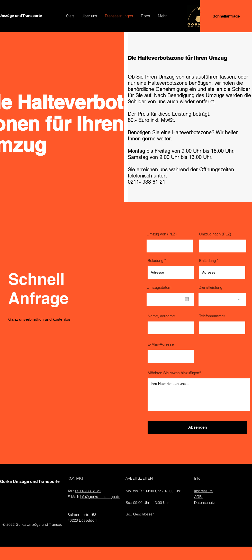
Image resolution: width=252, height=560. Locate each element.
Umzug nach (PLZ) (215, 234)
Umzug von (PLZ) (162, 234)
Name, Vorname (161, 316)
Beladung (155, 260)
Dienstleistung (210, 287)
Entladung (207, 260)
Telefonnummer (212, 316)
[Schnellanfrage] (226, 16)
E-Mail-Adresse (161, 344)
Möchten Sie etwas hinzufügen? (174, 373)
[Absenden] (197, 427)
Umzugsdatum (159, 287)
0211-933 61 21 (88, 491)
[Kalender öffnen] (187, 299)
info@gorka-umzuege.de (100, 496)
